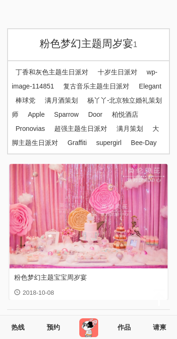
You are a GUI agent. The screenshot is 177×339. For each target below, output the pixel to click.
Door (95, 114)
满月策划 (130, 128)
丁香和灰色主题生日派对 (52, 72)
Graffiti (77, 142)
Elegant (150, 86)
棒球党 (25, 100)
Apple (36, 114)
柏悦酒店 (125, 114)
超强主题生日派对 (80, 128)
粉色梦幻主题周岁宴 (88, 43)
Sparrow (66, 114)
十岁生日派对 (117, 72)
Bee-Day (143, 142)
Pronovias (30, 128)
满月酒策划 (61, 100)
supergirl (109, 142)
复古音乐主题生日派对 (96, 86)
